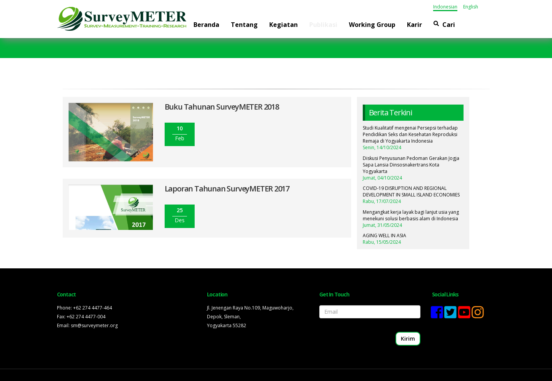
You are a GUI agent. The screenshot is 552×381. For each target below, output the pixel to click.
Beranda (206, 24)
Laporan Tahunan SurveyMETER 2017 (227, 188)
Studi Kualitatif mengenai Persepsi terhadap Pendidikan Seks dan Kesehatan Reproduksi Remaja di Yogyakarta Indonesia (410, 134)
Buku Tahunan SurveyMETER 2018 (222, 106)
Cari (444, 24)
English (470, 6)
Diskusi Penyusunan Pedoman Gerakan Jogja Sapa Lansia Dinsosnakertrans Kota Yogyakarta (411, 165)
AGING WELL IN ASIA (384, 235)
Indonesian (445, 6)
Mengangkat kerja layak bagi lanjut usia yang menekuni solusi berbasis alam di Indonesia (411, 215)
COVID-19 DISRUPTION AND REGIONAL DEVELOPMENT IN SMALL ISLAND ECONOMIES (411, 191)
